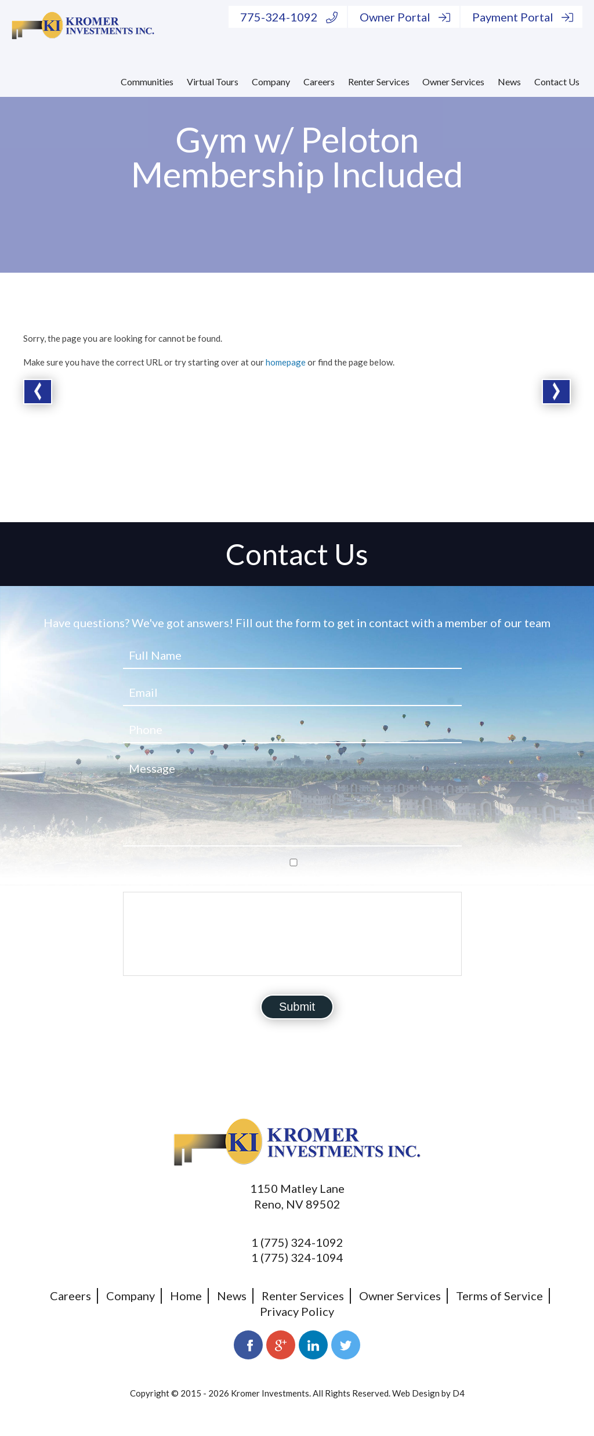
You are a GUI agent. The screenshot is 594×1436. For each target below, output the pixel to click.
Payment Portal (522, 17)
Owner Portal (405, 17)
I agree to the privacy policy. (195, 877)
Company (271, 81)
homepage (286, 362)
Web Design (416, 1393)
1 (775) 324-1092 (297, 1242)
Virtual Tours (212, 81)
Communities (147, 81)
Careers (319, 81)
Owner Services (453, 81)
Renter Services (379, 81)
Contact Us (556, 81)
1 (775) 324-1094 (297, 1257)
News (509, 81)
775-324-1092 (289, 17)
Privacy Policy (297, 1311)
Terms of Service (499, 1296)
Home (186, 1296)
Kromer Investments (270, 1393)
